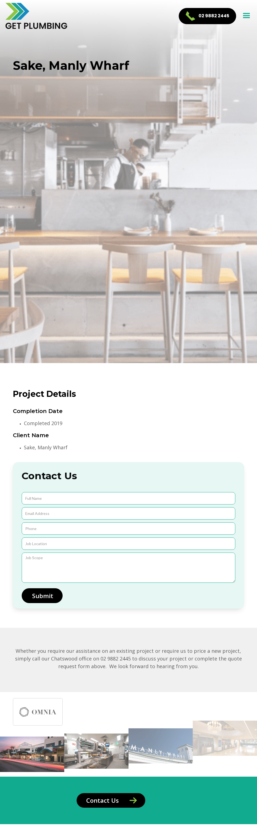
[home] (36, 16)
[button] (246, 15)
